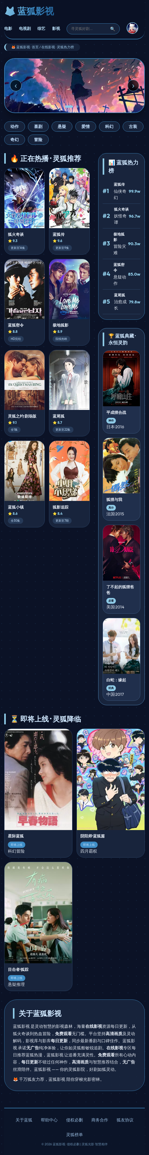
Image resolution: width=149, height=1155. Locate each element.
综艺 (41, 28)
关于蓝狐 (24, 1119)
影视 (56, 28)
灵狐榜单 (74, 1134)
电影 (8, 28)
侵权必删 (74, 1119)
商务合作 (99, 1119)
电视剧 (25, 28)
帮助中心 (49, 1119)
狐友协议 (125, 1119)
